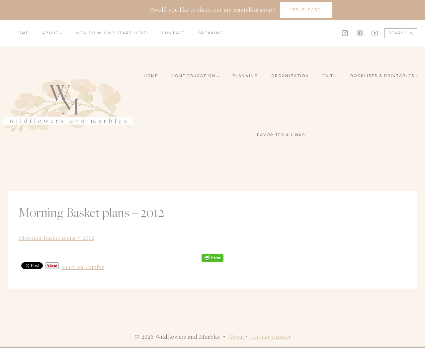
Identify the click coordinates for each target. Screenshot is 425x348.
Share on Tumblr (82, 266)
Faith (329, 75)
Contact (173, 33)
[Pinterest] (359, 33)
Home (22, 33)
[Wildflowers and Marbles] (68, 105)
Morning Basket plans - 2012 (56, 238)
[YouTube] (374, 33)
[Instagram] (344, 33)
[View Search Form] (400, 33)
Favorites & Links (281, 134)
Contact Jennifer (270, 337)
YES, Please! (306, 9)
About (236, 337)
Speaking (210, 33)
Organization (290, 75)
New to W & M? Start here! (112, 33)
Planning (245, 75)
